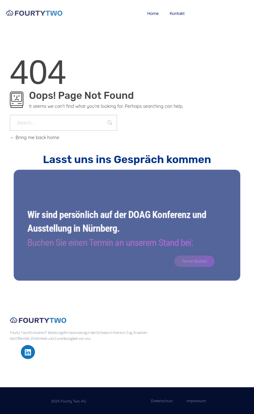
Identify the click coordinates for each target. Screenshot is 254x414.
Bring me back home (34, 137)
